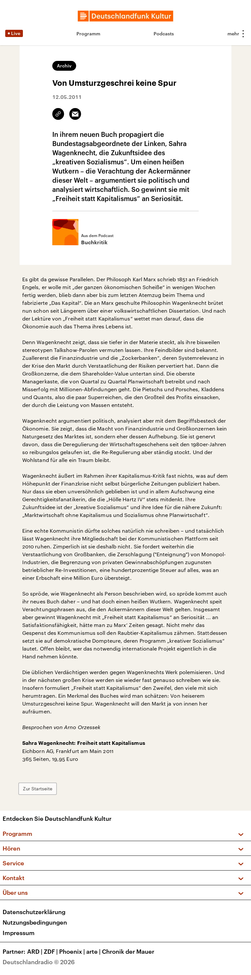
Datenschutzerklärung (34, 911)
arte (94, 951)
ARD (35, 951)
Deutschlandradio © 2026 (39, 962)
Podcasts (164, 33)
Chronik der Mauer (128, 951)
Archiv (64, 65)
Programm (88, 33)
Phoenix (72, 951)
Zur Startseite (37, 788)
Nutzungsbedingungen (35, 922)
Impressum (19, 932)
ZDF (51, 951)
